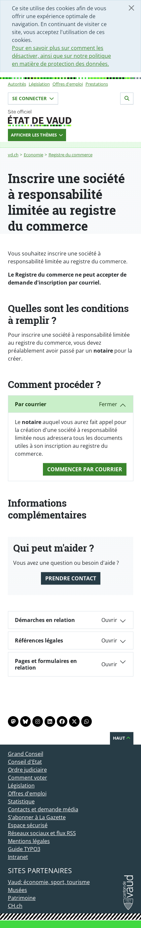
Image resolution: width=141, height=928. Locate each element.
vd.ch (13, 155)
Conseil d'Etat (25, 761)
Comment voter (27, 777)
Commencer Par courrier (84, 469)
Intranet (18, 857)
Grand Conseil (25, 753)
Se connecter (33, 98)
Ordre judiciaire (27, 769)
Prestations (97, 84)
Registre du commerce (70, 155)
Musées (17, 890)
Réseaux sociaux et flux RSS (42, 833)
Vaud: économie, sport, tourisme (49, 882)
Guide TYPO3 (24, 849)
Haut (121, 738)
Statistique (21, 801)
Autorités (17, 84)
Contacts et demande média (43, 809)
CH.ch (15, 905)
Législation (39, 84)
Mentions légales (29, 841)
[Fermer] (131, 8)
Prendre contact (70, 578)
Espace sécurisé (28, 825)
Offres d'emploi (68, 84)
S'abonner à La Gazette (37, 817)
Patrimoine (22, 898)
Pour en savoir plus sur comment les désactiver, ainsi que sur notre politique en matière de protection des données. (61, 55)
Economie (33, 155)
